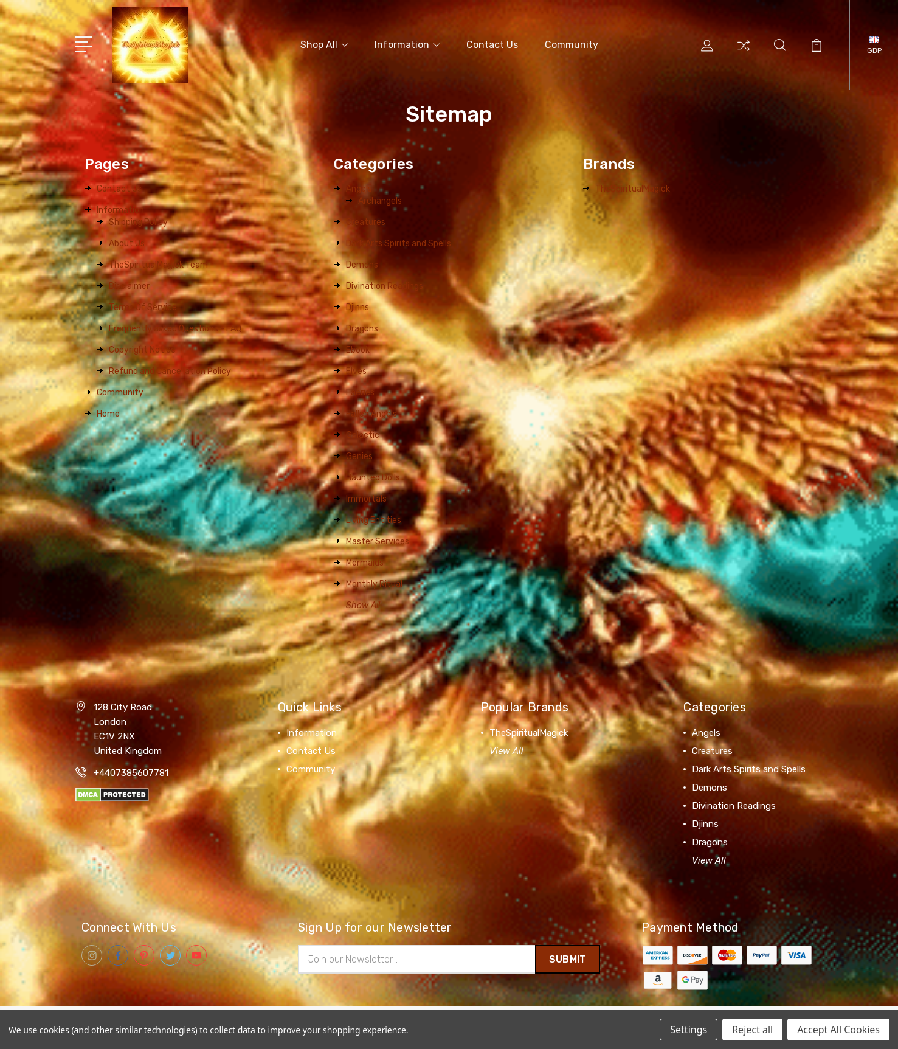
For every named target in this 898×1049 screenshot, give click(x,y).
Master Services (377, 540)
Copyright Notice (142, 348)
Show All (363, 603)
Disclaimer (129, 284)
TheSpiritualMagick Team (158, 263)
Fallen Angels (371, 412)
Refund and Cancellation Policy (170, 369)
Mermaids (365, 561)
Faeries (360, 391)
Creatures (365, 220)
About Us (127, 242)
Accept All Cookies (838, 1029)
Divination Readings (384, 284)
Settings (688, 1029)
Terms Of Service (143, 305)
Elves (356, 369)
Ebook (358, 348)
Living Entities (373, 518)
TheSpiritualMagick (632, 187)
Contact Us (492, 43)
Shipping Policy (138, 220)
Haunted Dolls (373, 476)
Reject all (752, 1029)
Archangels (380, 199)
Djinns (357, 305)
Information (407, 43)
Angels (359, 187)
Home (108, 412)
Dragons (362, 327)
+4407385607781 (131, 771)
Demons (362, 263)
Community (571, 43)
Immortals (366, 497)
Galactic (362, 433)
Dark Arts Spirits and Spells (398, 242)
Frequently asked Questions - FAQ (175, 327)
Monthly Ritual (374, 582)
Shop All (324, 43)
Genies (359, 454)
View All (506, 749)
